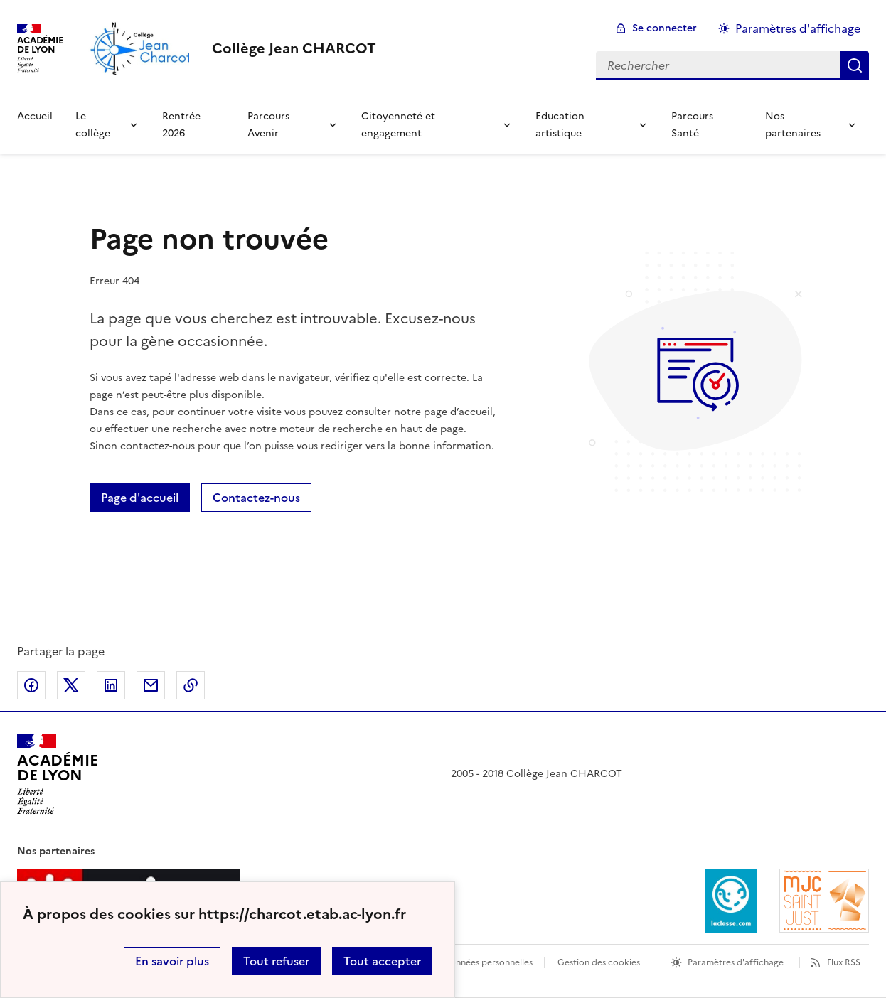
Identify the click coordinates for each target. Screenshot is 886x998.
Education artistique (560, 125)
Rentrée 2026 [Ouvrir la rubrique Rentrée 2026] (181, 125)
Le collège (92, 125)
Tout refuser (276, 961)
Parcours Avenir (268, 125)
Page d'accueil (139, 497)
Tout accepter (382, 961)
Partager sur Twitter (71, 685)
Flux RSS (843, 962)
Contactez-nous (256, 497)
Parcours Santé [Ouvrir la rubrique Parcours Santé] (692, 125)
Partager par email (151, 685)
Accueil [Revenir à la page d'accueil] (35, 116)
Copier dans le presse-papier (190, 685)
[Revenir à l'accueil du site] (57, 774)
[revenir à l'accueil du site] (294, 48)
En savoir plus (172, 961)
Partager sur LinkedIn (111, 685)
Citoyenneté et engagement (398, 125)
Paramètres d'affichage (736, 962)
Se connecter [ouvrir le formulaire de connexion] (664, 28)
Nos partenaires (793, 125)
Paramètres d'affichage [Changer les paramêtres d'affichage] (797, 28)
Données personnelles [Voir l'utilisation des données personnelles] (488, 962)
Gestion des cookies (598, 962)
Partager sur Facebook (31, 685)
